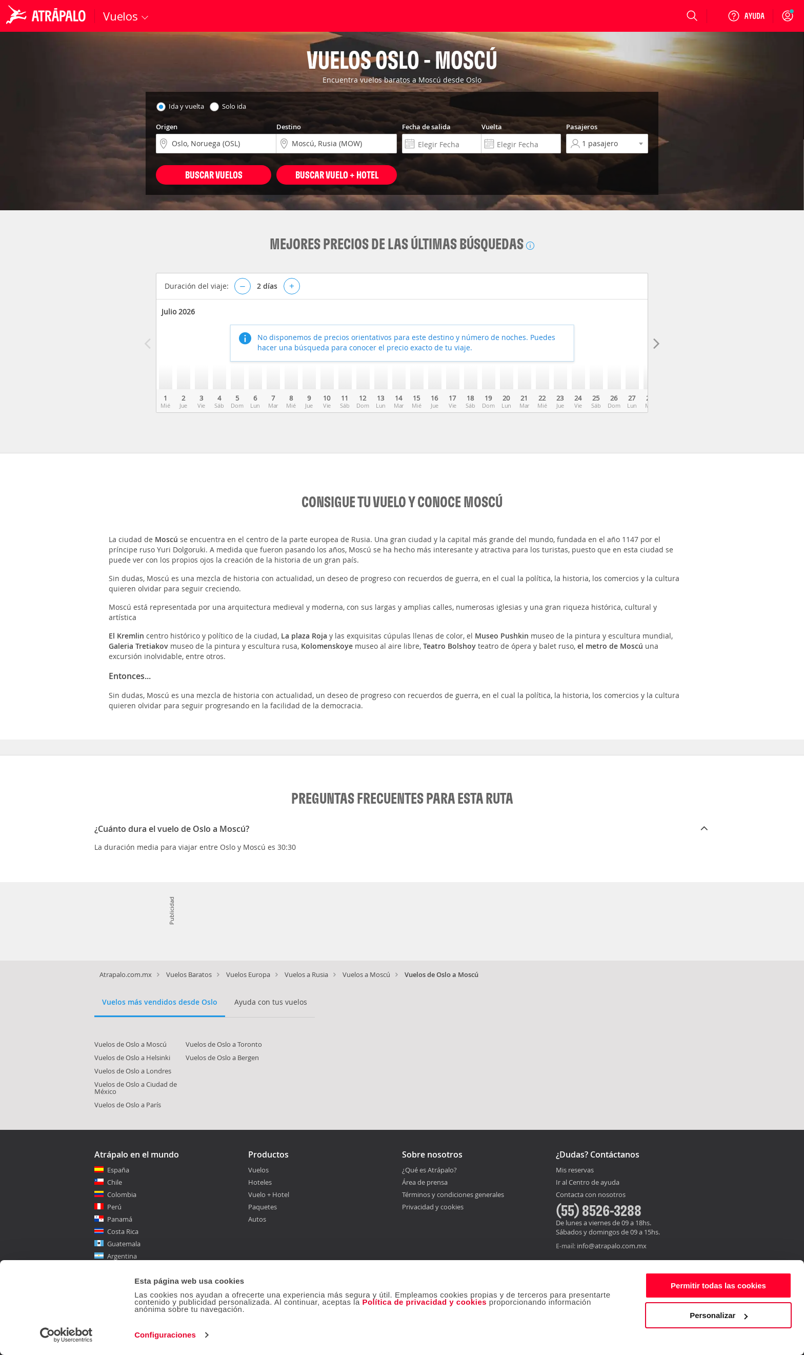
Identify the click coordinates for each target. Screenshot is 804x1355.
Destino (288, 126)
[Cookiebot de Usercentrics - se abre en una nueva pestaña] (66, 1335)
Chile (114, 1182)
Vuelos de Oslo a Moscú (130, 1044)
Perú (114, 1206)
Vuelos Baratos (189, 974)
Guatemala (123, 1243)
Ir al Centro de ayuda (587, 1183)
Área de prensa (425, 1182)
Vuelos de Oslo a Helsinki (132, 1057)
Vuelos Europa (248, 974)
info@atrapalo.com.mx (612, 1245)
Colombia (121, 1194)
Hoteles (260, 1182)
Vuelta (491, 126)
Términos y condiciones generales (453, 1194)
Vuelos (258, 1169)
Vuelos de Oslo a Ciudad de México (135, 1088)
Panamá (119, 1219)
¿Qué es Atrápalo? (429, 1169)
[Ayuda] (746, 16)
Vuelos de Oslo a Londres (132, 1070)
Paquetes (262, 1206)
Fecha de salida (426, 126)
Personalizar (719, 1315)
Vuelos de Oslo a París (127, 1104)
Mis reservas (575, 1170)
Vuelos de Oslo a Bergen (222, 1057)
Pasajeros (581, 126)
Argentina (122, 1256)
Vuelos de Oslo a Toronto (224, 1044)
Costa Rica (122, 1231)
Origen (166, 126)
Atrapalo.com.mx (125, 974)
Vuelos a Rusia (306, 974)
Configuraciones (165, 1334)
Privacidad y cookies (433, 1206)
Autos (257, 1219)
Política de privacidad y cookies (424, 1302)
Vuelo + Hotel (268, 1194)
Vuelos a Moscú (366, 974)
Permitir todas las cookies (718, 1285)
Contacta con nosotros (591, 1195)
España (118, 1169)
